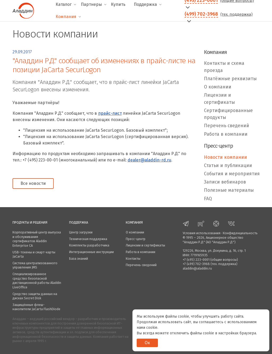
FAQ (208, 199)
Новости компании (225, 157)
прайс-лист (110, 113)
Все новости (33, 183)
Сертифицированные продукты (228, 114)
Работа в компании (226, 134)
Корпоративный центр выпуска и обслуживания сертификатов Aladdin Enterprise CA (36, 239)
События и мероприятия (232, 174)
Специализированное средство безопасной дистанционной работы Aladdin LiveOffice (36, 280)
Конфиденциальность (240, 233)
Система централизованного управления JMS (34, 265)
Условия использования (201, 233)
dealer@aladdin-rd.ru (149, 160)
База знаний (78, 259)
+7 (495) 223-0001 (196, 260)
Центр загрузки (81, 232)
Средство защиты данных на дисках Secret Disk (34, 296)
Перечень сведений (226, 126)
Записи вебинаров (225, 182)
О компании (217, 87)
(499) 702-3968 (201, 14)
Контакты (133, 259)
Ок (147, 342)
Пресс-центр (135, 239)
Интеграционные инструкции (91, 252)
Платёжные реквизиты (230, 79)
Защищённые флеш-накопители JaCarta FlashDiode (36, 307)
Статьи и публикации (228, 165)
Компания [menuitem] (66, 16)
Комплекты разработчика (89, 245)
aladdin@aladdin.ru (197, 268)
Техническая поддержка (88, 239)
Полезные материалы (229, 190)
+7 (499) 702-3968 (196, 264)
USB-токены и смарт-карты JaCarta (33, 254)
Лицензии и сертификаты (219, 98)
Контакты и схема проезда (224, 67)
